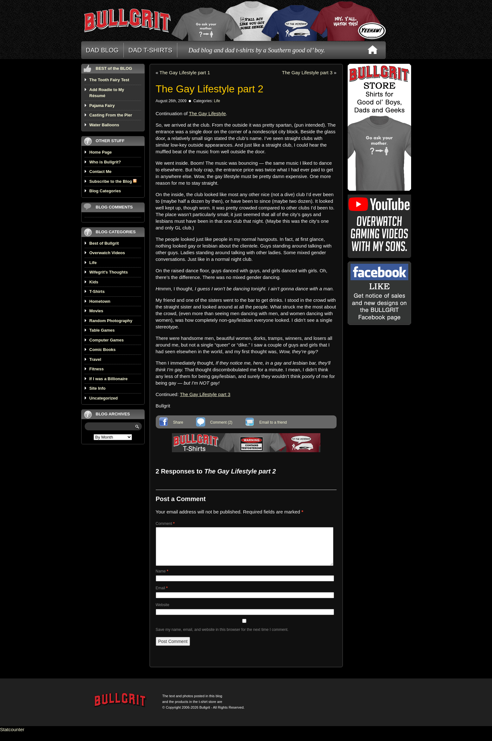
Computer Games (106, 340)
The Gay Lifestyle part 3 (307, 72)
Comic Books (102, 349)
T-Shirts (97, 291)
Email (162, 595)
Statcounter (12, 737)
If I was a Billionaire (108, 378)
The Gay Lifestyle (207, 113)
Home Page (100, 152)
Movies (96, 310)
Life (93, 262)
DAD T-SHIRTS (150, 50)
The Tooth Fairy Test (109, 79)
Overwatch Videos (107, 252)
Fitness (96, 369)
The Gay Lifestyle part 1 (185, 72)
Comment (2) (221, 422)
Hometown (99, 301)
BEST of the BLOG (114, 68)
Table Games (102, 330)
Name (162, 579)
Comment (165, 523)
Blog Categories (105, 191)
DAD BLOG (102, 50)
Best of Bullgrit (104, 243)
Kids (93, 282)
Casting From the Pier (110, 115)
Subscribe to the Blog (113, 181)
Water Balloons (104, 124)
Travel (95, 359)
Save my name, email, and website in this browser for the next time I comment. (222, 637)
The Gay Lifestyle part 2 (210, 89)
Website (162, 612)
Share (178, 422)
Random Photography (111, 320)
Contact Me (100, 171)
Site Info (97, 388)
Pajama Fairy (102, 105)
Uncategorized (103, 398)
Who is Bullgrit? (105, 162)
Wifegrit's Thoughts (108, 272)
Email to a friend (273, 422)
